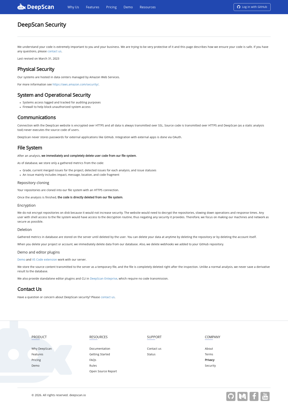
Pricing (111, 7)
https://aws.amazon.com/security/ (75, 84)
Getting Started (99, 354)
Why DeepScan (42, 348)
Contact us (154, 348)
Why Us (73, 7)
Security (210, 365)
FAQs (92, 360)
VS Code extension (44, 259)
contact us (54, 51)
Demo (128, 7)
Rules (93, 365)
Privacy (209, 360)
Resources (148, 7)
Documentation (99, 348)
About (209, 348)
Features (92, 7)
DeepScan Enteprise (103, 278)
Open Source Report (103, 371)
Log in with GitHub (252, 7)
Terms (209, 354)
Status (151, 354)
